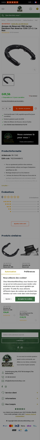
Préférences (29, 272)
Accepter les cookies (25, 299)
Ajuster (8, 299)
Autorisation (10, 272)
